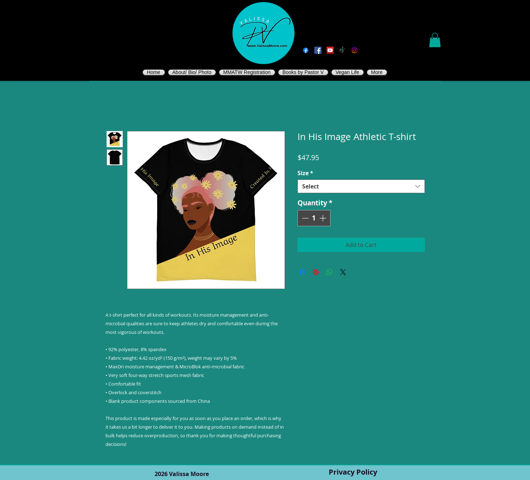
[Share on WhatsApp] (329, 272)
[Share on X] (343, 272)
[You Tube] (330, 50)
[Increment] (323, 218)
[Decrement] (304, 218)
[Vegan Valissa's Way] (318, 50)
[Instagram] (354, 50)
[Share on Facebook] (302, 272)
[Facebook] (305, 50)
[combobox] (361, 186)
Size (305, 173)
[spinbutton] (314, 218)
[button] (435, 40)
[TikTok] (342, 50)
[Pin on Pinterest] (315, 272)
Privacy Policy (353, 472)
